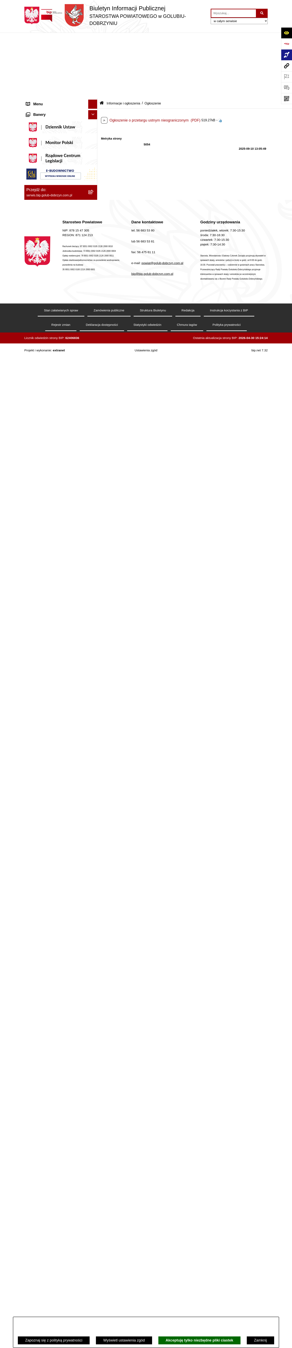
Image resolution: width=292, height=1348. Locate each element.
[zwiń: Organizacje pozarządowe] (94, 462)
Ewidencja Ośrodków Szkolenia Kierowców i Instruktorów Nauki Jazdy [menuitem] (56, 976)
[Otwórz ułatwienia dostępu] (286, 32)
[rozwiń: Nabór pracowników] (94, 637)
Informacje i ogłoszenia (123, 38)
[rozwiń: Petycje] (94, 858)
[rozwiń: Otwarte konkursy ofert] (94, 474)
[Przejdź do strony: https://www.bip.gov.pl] (286, 43)
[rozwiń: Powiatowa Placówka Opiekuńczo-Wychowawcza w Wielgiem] (94, 1220)
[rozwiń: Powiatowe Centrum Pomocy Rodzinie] (94, 1087)
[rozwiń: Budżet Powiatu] (94, 678)
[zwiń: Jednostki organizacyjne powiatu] (94, 1052)
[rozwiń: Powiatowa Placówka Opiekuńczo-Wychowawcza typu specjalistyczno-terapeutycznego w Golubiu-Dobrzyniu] (94, 1300)
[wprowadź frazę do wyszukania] (234, 13)
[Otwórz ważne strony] (286, 76)
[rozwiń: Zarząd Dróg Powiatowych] (94, 1076)
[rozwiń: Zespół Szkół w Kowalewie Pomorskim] (94, 1156)
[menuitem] (60, 59)
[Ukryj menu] (92, 38)
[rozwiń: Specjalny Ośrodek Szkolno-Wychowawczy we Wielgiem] (94, 1203)
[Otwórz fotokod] (286, 98)
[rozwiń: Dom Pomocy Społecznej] (94, 1191)
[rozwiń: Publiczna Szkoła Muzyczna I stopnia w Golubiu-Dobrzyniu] (94, 1242)
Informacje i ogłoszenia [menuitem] (44, 222)
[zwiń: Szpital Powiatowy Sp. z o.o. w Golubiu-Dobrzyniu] (94, 154)
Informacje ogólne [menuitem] (40, 48)
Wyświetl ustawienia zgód (124, 1340)
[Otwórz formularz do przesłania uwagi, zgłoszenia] (286, 87)
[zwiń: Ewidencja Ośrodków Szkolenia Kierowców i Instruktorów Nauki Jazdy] (94, 973)
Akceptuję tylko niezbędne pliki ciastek (199, 1340)
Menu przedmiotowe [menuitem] (42, 321)
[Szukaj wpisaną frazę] (262, 13)
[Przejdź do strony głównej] (115, 15)
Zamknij (260, 1340)
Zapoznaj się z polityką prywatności (53, 1340)
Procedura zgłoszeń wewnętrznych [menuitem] (54, 1043)
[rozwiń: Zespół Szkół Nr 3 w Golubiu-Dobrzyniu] (94, 1173)
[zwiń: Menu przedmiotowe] (94, 321)
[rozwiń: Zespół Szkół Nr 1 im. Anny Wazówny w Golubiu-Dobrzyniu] (94, 1122)
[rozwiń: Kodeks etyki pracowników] (94, 766)
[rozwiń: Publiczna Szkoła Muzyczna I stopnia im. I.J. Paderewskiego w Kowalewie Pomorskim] (94, 1260)
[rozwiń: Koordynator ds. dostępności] (94, 71)
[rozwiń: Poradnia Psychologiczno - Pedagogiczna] (94, 1105)
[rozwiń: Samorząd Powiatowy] (94, 344)
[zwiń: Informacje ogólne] (94, 48)
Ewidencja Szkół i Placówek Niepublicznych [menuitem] (48, 1031)
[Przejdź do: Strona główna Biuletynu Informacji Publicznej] (102, 37)
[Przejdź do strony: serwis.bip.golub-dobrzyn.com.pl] (286, 65)
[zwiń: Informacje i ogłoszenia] (94, 222)
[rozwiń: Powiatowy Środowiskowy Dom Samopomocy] (94, 1282)
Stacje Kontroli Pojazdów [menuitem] (46, 1019)
